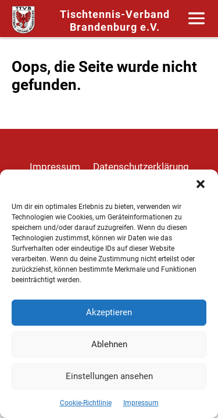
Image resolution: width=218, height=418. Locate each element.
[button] (200, 184)
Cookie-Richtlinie (86, 403)
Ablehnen (109, 344)
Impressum (141, 403)
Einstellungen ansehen (109, 376)
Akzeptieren (109, 312)
